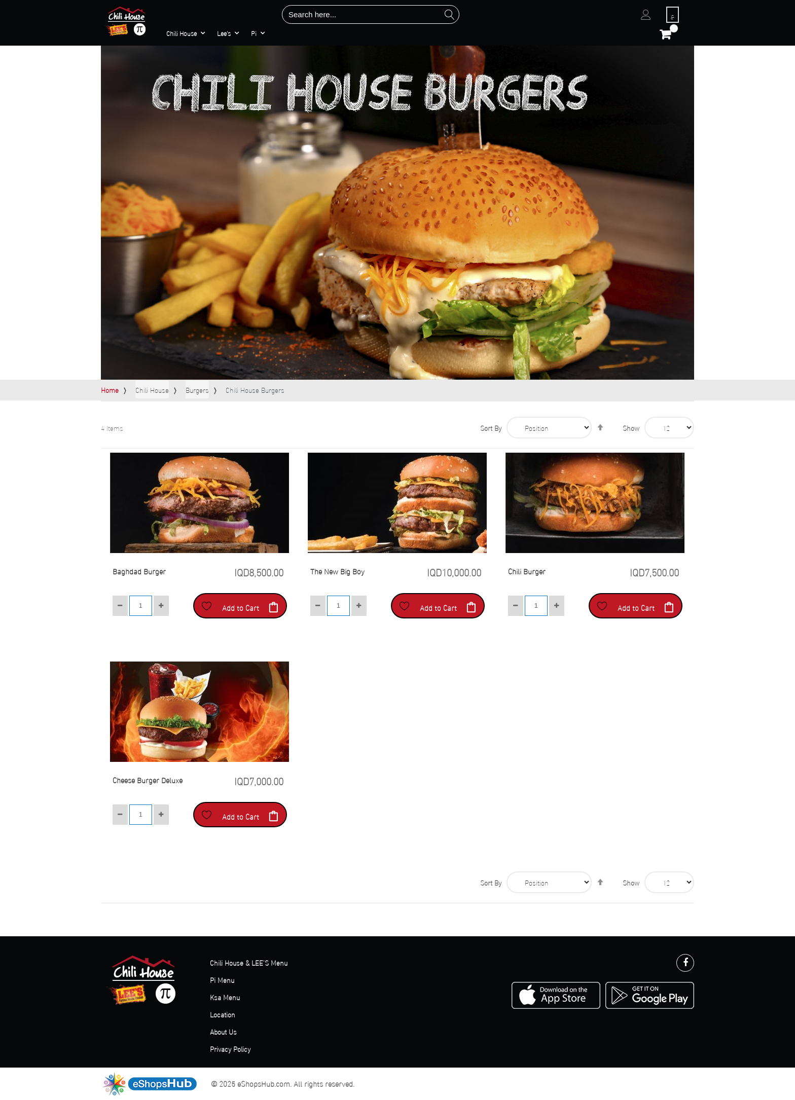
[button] (207, 605)
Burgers (197, 389)
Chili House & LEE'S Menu (248, 962)
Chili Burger (527, 571)
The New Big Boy (337, 571)
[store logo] (127, 21)
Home (110, 389)
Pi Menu (222, 979)
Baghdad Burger (139, 571)
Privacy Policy (230, 1048)
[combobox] (370, 14)
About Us (223, 1031)
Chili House (152, 389)
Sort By (490, 427)
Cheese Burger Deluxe (148, 780)
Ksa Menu (225, 997)
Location (222, 1014)
